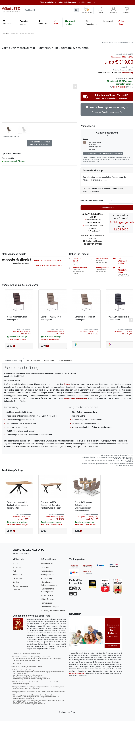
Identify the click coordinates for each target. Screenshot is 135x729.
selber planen (24, 22)
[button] (100, 10)
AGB (14, 579)
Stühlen (67, 392)
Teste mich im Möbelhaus (39, 150)
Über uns (16, 597)
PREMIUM (42, 22)
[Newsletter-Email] (88, 653)
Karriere (16, 590)
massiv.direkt (29, 34)
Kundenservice (47, 579)
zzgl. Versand (128, 86)
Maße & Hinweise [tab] (33, 368)
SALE (56, 22)
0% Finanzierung (91, 22)
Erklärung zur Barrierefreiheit (53, 618)
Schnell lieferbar (70, 22)
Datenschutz (18, 586)
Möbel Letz (5, 34)
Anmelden (17, 575)
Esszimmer (14, 34)
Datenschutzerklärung (76, 681)
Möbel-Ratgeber (47, 607)
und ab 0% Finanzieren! (67, 2)
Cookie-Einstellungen (50, 614)
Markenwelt (108, 21)
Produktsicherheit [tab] (65, 368)
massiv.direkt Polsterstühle (75, 406)
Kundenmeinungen (20, 594)
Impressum (17, 582)
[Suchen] (76, 10)
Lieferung (45, 575)
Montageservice (47, 582)
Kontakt (16, 571)
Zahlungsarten (47, 571)
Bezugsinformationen (92, 161)
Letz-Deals (121, 22)
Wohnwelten (8, 22)
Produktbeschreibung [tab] (13, 368)
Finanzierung (46, 586)
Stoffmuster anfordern (112, 161)
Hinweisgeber (46, 611)
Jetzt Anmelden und (93, 250)
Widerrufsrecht (47, 603)
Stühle (22, 34)
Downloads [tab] (49, 368)
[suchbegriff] (49, 10)
